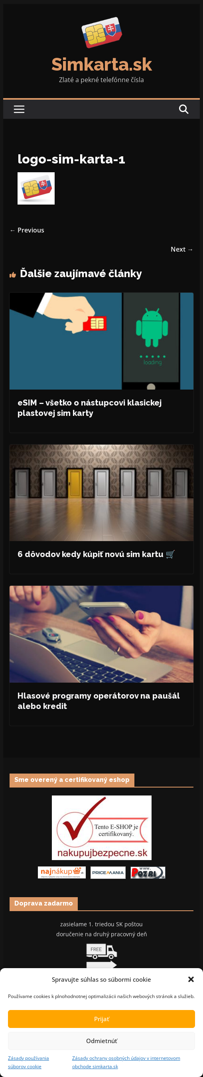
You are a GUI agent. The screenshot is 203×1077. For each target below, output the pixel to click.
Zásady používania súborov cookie (28, 1062)
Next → (182, 249)
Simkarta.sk (101, 64)
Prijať (101, 1019)
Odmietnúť (101, 1041)
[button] (191, 979)
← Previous (27, 230)
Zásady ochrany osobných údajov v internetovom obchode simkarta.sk (126, 1062)
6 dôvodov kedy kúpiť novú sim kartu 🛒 (96, 554)
